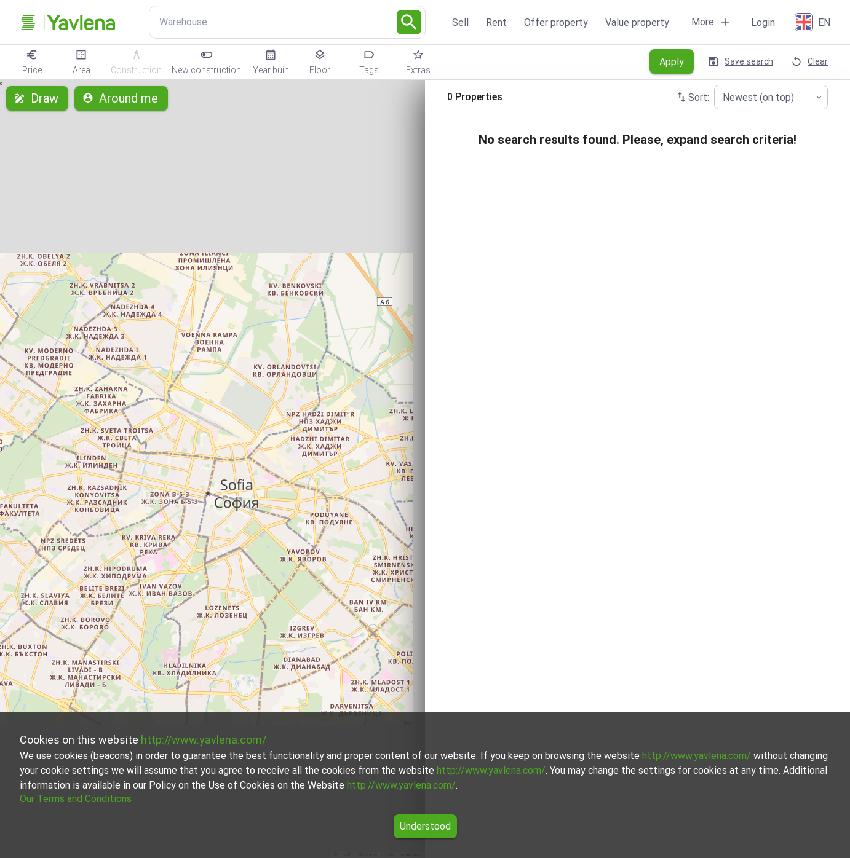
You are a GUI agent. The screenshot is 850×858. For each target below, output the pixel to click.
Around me (121, 98)
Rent (496, 22)
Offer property (556, 22)
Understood (425, 826)
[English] (813, 22)
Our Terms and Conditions (76, 799)
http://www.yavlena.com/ (203, 739)
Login (763, 22)
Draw (37, 98)
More (711, 22)
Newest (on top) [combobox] (758, 97)
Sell (460, 22)
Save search (741, 61)
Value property (637, 22)
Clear (810, 61)
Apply (671, 61)
